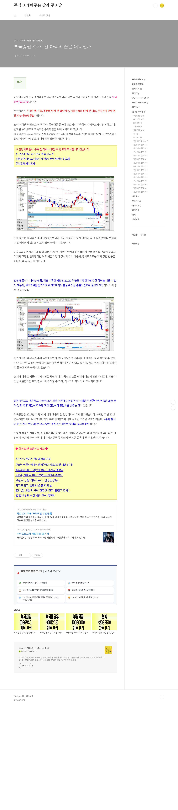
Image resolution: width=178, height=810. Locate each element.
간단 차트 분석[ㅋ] (140, 181)
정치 (134, 214)
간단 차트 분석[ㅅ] (140, 166)
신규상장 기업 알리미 (140, 97)
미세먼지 (135, 210)
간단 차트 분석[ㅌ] (140, 184)
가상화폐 (135, 196)
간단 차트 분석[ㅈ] (140, 173)
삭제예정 (135, 219)
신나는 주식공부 (138, 111)
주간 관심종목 (138, 115)
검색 (155, 5)
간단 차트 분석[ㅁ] (140, 159)
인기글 (143, 234)
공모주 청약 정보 (140, 102)
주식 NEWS (137, 137)
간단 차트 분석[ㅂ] (140, 162)
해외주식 (136, 133)
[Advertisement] (65, 521)
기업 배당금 (137, 126)
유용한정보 (136, 200)
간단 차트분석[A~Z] (140, 141)
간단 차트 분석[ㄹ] (140, 155)
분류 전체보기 (139, 79)
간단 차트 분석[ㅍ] (140, 188)
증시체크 (137, 88)
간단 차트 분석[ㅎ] (140, 191)
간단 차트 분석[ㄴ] (140, 148)
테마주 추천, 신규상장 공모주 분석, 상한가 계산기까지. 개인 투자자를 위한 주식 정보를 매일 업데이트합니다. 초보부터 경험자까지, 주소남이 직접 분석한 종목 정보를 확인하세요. (61, 762)
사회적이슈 (136, 205)
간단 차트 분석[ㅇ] (140, 170)
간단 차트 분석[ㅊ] (140, 177)
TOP (162, 800)
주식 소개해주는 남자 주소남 (38, 5)
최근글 (135, 234)
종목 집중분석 (138, 130)
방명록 (27, 15)
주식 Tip (135, 93)
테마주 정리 (44, 15)
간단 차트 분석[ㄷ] (140, 152)
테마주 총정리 (138, 84)
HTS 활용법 (137, 123)
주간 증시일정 (138, 119)
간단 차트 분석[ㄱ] (140, 144)
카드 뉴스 (136, 107)
